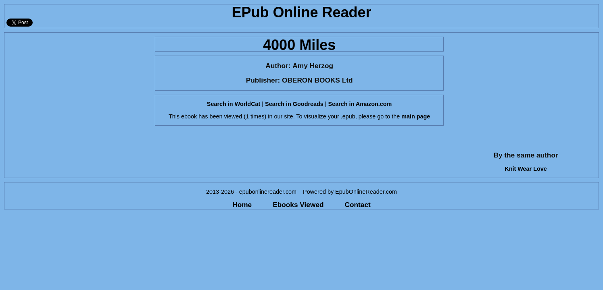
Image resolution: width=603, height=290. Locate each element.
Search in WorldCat (233, 104)
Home (242, 205)
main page (415, 116)
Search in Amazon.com (360, 104)
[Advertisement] (77, 89)
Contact (358, 205)
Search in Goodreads (294, 104)
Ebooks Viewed (298, 205)
